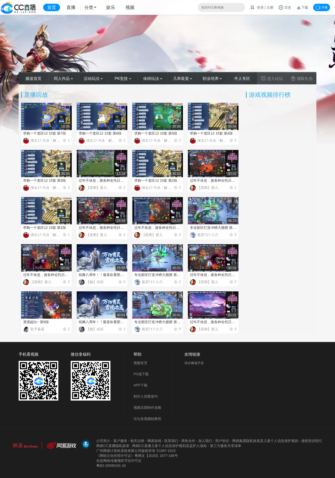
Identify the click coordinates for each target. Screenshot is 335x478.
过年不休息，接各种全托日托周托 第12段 (157, 228)
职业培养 (212, 78)
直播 (71, 7)
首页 (51, 7)
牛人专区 (242, 78)
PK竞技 (123, 78)
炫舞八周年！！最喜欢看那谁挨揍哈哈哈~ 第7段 (102, 322)
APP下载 (140, 385)
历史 (284, 7)
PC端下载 (141, 374)
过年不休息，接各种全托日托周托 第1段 (102, 228)
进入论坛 (272, 78)
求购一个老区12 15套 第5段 (155, 133)
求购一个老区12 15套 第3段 (44, 180)
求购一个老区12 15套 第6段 (100, 133)
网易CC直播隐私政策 (112, 446)
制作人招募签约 (146, 396)
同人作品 (63, 78)
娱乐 (110, 7)
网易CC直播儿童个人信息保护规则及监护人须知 (169, 446)
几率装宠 (182, 78)
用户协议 (222, 441)
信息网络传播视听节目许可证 (118, 461)
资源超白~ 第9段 (36, 322)
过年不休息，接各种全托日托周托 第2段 (213, 180)
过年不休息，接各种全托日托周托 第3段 (102, 180)
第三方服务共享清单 (225, 446)
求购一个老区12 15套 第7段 (44, 133)
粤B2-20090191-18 (111, 466)
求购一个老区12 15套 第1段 (44, 228)
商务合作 (188, 441)
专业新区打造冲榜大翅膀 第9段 (157, 322)
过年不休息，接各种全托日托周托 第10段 (213, 275)
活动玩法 (93, 78)
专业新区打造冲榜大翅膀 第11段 (213, 228)
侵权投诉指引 (311, 441)
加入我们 (205, 441)
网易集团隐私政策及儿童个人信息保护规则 (265, 441)
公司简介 (103, 441)
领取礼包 (302, 78)
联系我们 (171, 441)
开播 (322, 7)
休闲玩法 (152, 78)
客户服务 (120, 441)
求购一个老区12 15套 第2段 (155, 180)
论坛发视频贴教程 (147, 418)
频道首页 (33, 78)
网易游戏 (154, 441)
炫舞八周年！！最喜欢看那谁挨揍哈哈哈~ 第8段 (102, 275)
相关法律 (137, 441)
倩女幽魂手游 (194, 363)
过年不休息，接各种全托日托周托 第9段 (213, 322)
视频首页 (140, 363)
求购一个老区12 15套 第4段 (211, 133)
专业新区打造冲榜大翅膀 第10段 (157, 275)
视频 (130, 7)
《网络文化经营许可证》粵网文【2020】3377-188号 (137, 456)
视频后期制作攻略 (147, 407)
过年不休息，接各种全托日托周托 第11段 (46, 275)
